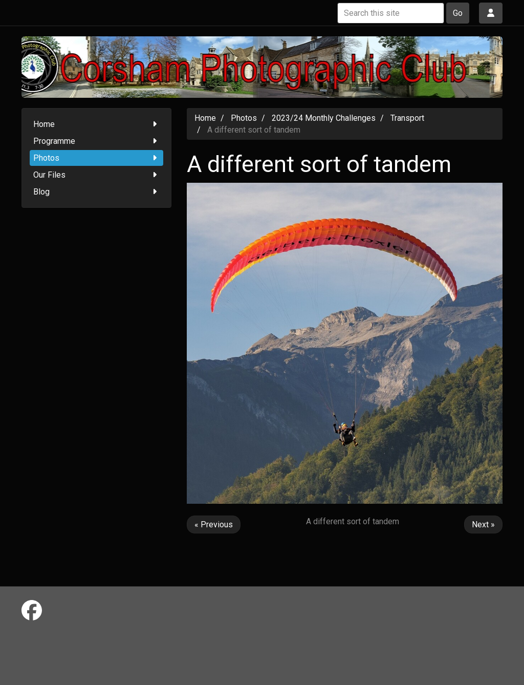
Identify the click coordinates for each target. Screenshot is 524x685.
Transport (407, 118)
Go (458, 13)
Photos (96, 158)
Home (96, 124)
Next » (483, 524)
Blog (96, 192)
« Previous (213, 524)
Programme (96, 141)
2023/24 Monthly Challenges (324, 118)
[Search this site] (390, 13)
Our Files (96, 175)
